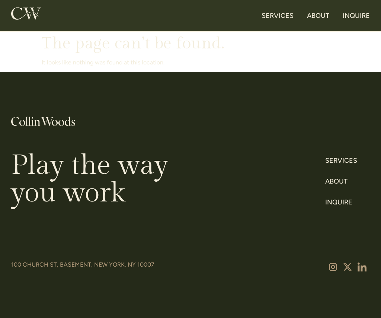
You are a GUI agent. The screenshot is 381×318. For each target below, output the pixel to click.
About (318, 16)
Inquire (356, 16)
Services (278, 16)
